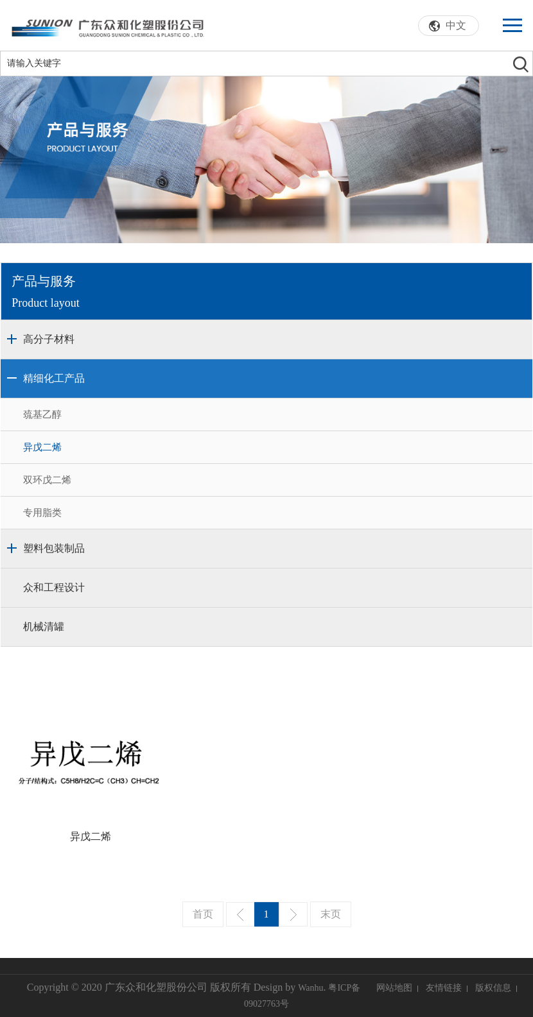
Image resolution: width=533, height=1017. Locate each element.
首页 (203, 914)
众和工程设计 (54, 587)
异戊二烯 (42, 447)
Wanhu (310, 988)
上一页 (240, 914)
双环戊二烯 (47, 480)
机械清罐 (43, 626)
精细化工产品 (54, 378)
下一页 (293, 914)
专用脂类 (42, 513)
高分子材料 (48, 339)
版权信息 (493, 988)
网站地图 (394, 988)
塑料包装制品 (54, 548)
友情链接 (444, 988)
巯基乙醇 (42, 414)
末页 (330, 914)
